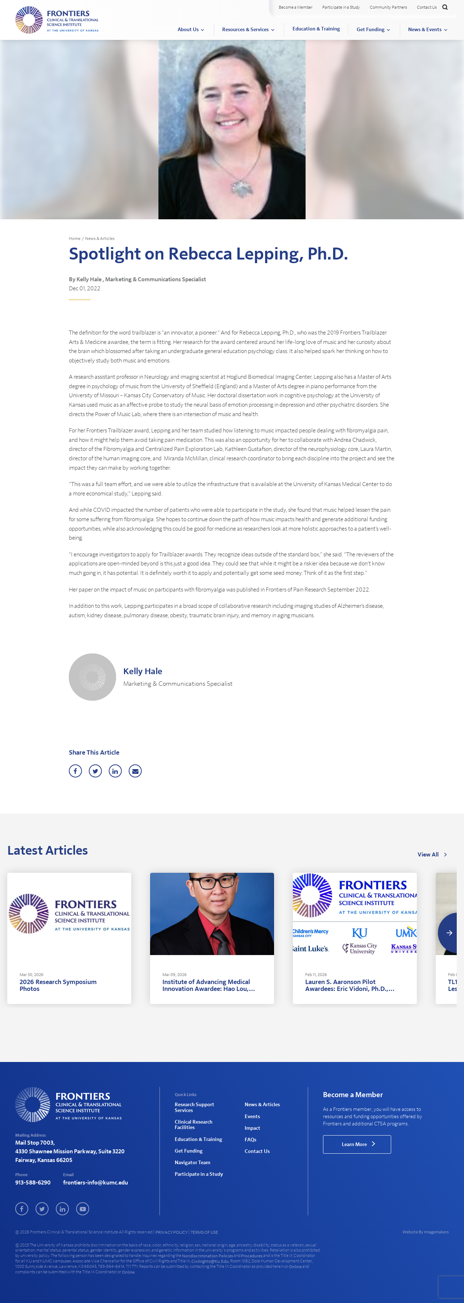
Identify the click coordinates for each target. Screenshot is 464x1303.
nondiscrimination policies (207, 1256)
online (295, 1267)
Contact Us (427, 7)
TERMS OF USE (204, 1232)
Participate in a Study (341, 7)
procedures (251, 1256)
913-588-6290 (33, 1183)
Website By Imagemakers (425, 1232)
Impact (252, 1128)
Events (252, 1116)
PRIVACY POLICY (171, 1232)
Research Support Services (194, 1107)
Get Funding (371, 29)
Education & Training (316, 29)
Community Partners (388, 7)
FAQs (250, 1139)
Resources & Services (245, 29)
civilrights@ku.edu (210, 1261)
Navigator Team (192, 1162)
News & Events (425, 29)
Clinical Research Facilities (193, 1125)
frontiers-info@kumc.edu (95, 1183)
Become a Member (295, 7)
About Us (188, 29)
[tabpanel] (69, 938)
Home (74, 238)
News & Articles (100, 238)
